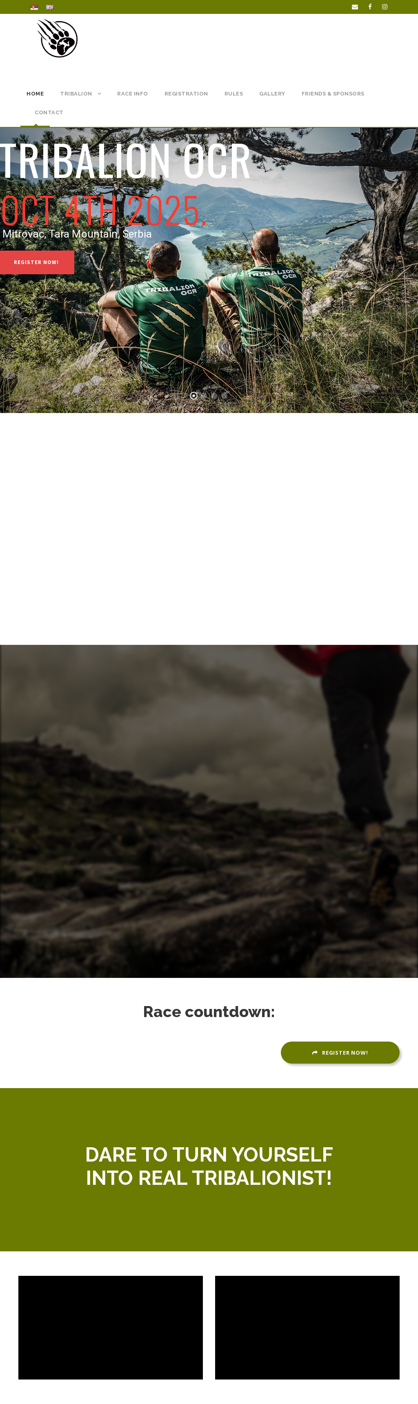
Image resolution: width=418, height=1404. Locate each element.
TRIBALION (76, 94)
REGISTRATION (186, 94)
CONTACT (49, 112)
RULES (234, 94)
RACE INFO (132, 94)
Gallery (272, 94)
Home (35, 94)
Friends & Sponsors (333, 94)
